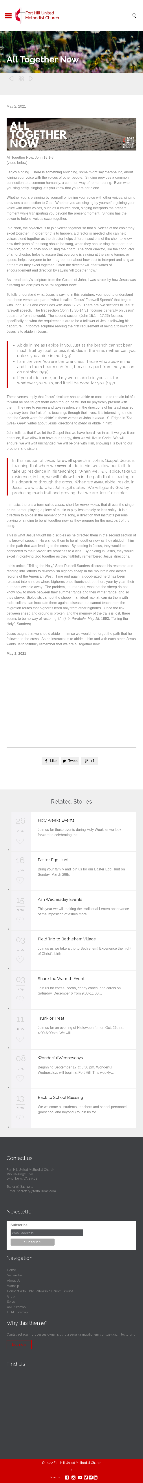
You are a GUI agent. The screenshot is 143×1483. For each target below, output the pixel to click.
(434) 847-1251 (22, 1186)
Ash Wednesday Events (60, 899)
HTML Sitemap (17, 1312)
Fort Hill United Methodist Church (77, 1463)
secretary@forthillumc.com (36, 1191)
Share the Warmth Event (61, 978)
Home (11, 1270)
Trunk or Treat (51, 1018)
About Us (13, 1280)
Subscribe (19, 1225)
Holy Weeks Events (56, 820)
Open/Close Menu (8, 15)
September (15, 1275)
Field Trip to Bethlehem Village (67, 939)
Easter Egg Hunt (53, 859)
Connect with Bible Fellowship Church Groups (40, 1291)
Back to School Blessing (60, 1097)
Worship (13, 1286)
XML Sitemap (16, 1307)
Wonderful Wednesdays (60, 1057)
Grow (11, 1296)
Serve (11, 1301)
